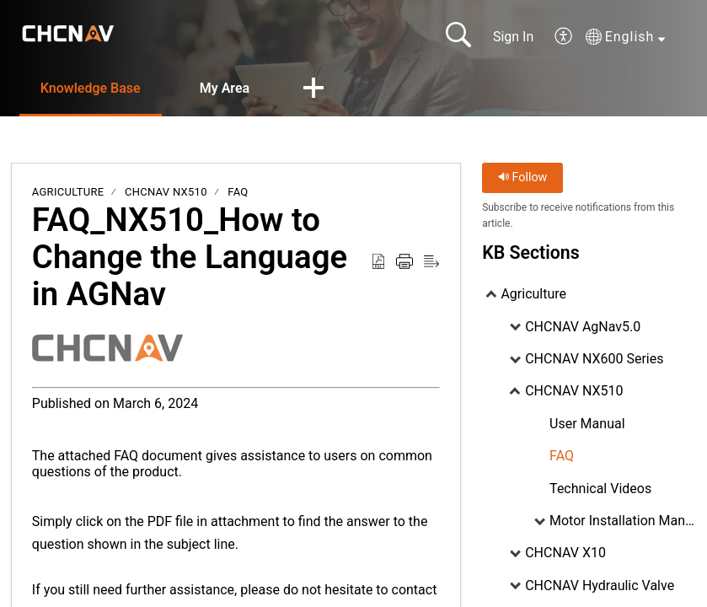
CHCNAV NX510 (166, 191)
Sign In (513, 37)
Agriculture (68, 191)
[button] (564, 36)
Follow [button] (523, 177)
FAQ (238, 191)
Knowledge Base (90, 88)
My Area (224, 88)
